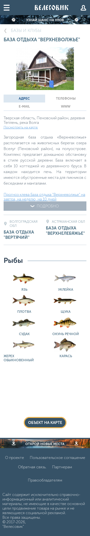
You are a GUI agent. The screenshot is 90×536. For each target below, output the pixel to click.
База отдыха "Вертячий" (24, 230)
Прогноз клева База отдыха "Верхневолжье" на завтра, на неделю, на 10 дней (44, 196)
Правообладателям (45, 480)
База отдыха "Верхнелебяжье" (66, 228)
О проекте (14, 457)
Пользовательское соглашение (57, 457)
